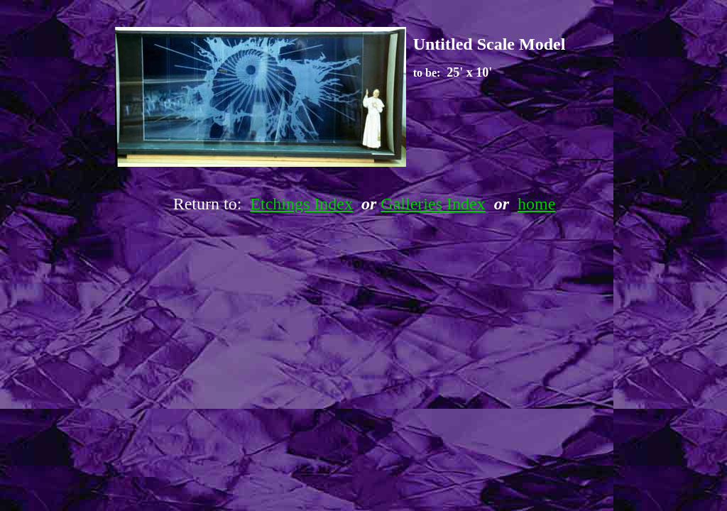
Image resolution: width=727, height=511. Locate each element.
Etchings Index (301, 203)
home (536, 203)
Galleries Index (433, 203)
